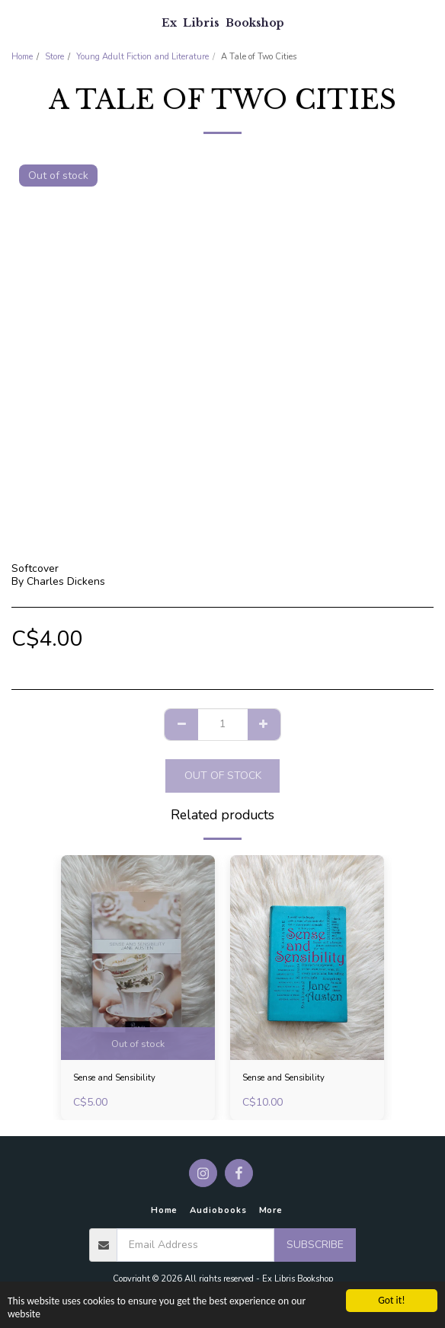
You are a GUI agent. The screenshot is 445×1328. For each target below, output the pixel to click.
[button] (17, 21)
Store (54, 56)
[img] (138, 957)
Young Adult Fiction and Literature (142, 56)
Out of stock (222, 775)
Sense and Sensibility (114, 1078)
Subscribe (315, 1244)
